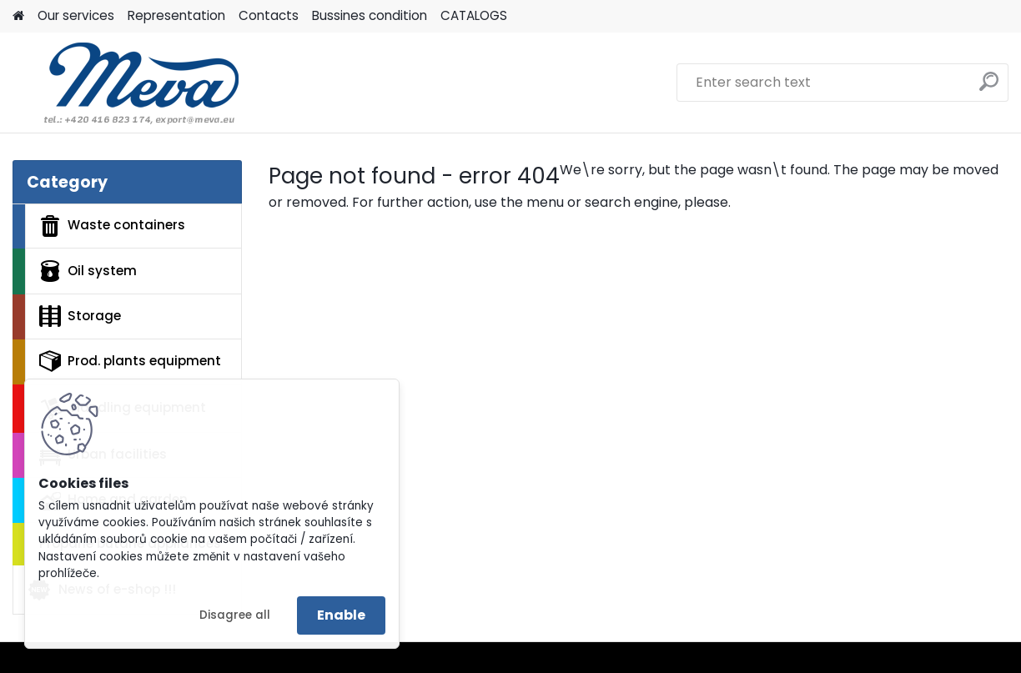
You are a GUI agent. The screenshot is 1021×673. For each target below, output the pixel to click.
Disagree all (234, 615)
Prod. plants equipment (130, 361)
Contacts (269, 15)
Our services (76, 15)
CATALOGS (473, 15)
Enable (341, 615)
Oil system (88, 271)
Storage (80, 316)
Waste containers (112, 226)
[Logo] (127, 82)
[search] (988, 88)
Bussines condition (369, 15)
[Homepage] (18, 16)
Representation (176, 15)
